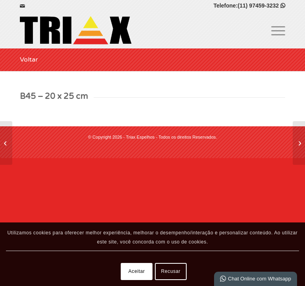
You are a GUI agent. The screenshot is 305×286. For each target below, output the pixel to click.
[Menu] (274, 30)
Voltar (29, 60)
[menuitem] (274, 30)
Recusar (171, 271)
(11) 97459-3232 (261, 5)
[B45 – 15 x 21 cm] (6, 143)
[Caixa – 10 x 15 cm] (299, 143)
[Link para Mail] (22, 6)
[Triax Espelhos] (75, 30)
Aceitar (136, 271)
